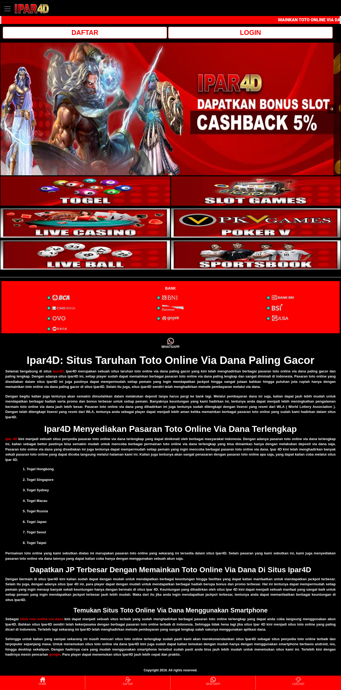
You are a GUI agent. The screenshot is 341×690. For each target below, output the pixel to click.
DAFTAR (84, 32)
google (54, 654)
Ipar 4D (11, 439)
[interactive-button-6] (255, 255)
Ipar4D (58, 371)
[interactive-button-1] (85, 191)
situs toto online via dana (41, 619)
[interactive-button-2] (255, 191)
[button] (9, 108)
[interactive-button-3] (85, 223)
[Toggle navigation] (7, 8)
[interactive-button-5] (85, 255)
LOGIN (250, 32)
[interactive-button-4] (255, 223)
